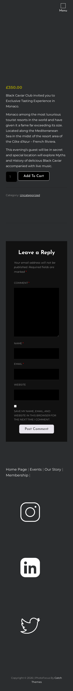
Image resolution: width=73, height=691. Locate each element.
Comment (21, 282)
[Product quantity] (11, 177)
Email (19, 363)
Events (36, 469)
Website (20, 384)
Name (19, 343)
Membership (17, 475)
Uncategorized (30, 195)
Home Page (16, 469)
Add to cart (34, 176)
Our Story (53, 469)
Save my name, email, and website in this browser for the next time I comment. (35, 415)
